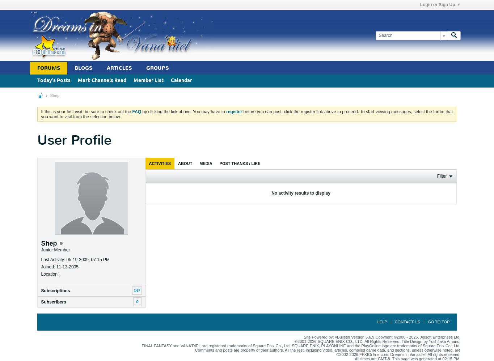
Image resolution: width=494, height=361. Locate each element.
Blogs (83, 68)
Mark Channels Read (102, 80)
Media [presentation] (205, 163)
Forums (48, 68)
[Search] (412, 35)
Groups (157, 68)
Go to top (438, 322)
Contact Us (408, 322)
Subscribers (53, 302)
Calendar (181, 80)
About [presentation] (185, 163)
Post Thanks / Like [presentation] (240, 163)
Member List (149, 80)
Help (382, 322)
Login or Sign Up (440, 4)
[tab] (160, 163)
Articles (119, 68)
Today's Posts (54, 80)
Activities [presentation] (160, 163)
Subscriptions (55, 290)
